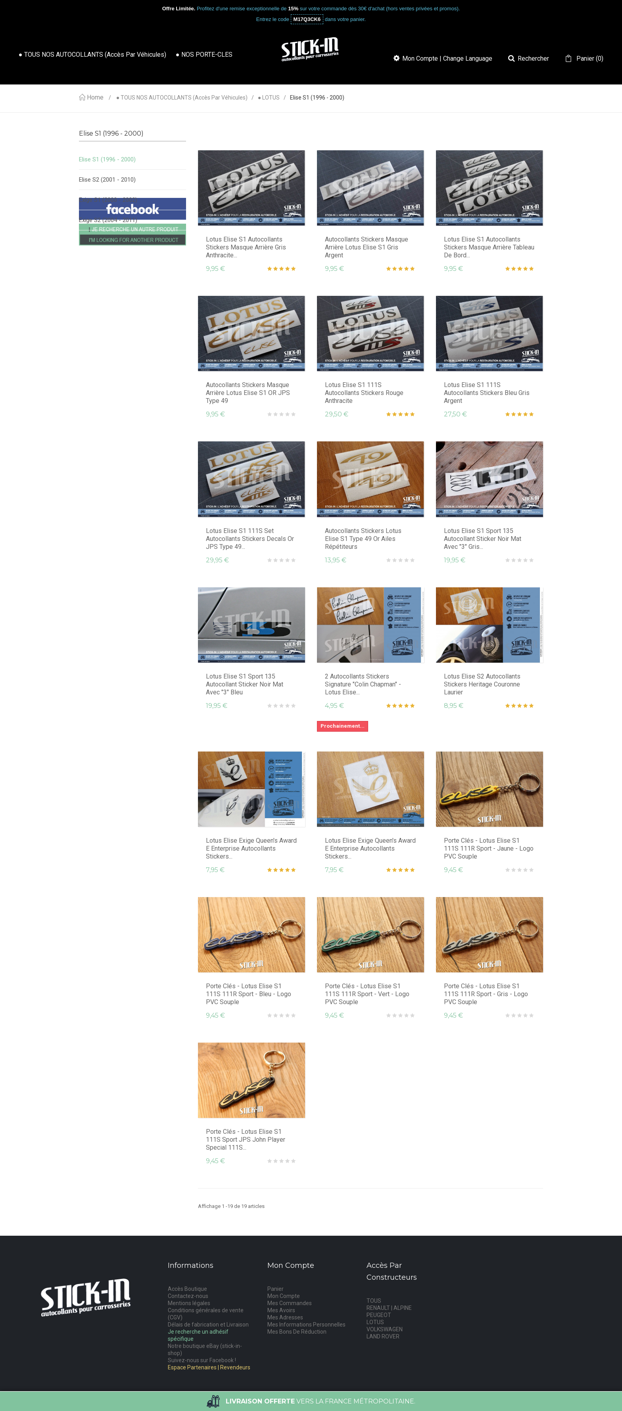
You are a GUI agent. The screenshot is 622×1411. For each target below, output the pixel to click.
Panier (275, 1289)
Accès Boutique (187, 1289)
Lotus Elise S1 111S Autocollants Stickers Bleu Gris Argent (487, 393)
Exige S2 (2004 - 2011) (108, 220)
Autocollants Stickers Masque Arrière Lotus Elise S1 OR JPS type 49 (248, 393)
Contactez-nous (188, 1296)
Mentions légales (189, 1303)
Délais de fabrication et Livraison (208, 1324)
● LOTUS (269, 97)
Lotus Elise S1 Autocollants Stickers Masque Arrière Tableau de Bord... (489, 247)
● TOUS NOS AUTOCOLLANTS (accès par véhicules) (182, 97)
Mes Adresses (285, 1317)
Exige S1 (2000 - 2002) (108, 199)
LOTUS (375, 1322)
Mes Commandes (289, 1303)
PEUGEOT (379, 1315)
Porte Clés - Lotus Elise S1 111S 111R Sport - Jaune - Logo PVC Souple (489, 848)
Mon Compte (283, 1296)
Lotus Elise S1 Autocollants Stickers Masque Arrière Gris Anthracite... (246, 247)
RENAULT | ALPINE (389, 1308)
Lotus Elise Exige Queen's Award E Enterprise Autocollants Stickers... (251, 848)
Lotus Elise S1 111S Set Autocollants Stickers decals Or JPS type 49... (250, 538)
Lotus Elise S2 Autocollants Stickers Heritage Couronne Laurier (482, 684)
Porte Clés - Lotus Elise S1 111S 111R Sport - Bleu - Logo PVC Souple (248, 994)
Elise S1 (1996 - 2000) (107, 159)
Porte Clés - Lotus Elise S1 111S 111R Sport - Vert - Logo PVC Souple (367, 994)
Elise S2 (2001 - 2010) (107, 179)
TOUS (374, 1301)
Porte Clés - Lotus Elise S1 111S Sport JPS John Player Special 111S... (245, 1139)
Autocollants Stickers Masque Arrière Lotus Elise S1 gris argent (366, 247)
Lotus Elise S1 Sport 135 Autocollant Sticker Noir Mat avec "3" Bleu (244, 684)
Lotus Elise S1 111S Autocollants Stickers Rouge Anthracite (364, 393)
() (589, 59)
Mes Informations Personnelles (306, 1324)
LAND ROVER (383, 1336)
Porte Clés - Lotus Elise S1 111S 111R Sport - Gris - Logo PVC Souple (486, 994)
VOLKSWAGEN (385, 1329)
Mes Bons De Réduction (296, 1332)
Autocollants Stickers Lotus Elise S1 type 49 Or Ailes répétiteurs (363, 538)
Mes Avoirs (281, 1310)
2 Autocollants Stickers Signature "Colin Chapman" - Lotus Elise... (363, 684)
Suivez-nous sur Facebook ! (202, 1360)
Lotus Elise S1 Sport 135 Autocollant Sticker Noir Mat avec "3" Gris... (482, 538)
